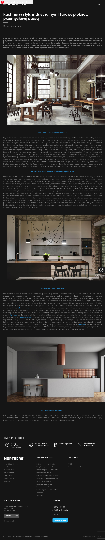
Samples (40, 495)
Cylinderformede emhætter (48, 478)
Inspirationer (9, 473)
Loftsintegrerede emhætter (48, 475)
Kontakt (7, 481)
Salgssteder (12, 516)
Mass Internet (97, 536)
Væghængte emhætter (46, 467)
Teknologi (8, 475)
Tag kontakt (60, 520)
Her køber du (9, 470)
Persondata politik (75, 467)
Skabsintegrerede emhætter (48, 470)
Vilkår (70, 464)
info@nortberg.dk (60, 510)
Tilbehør (40, 493)
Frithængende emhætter (46, 464)
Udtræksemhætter (44, 487)
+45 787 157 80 (58, 507)
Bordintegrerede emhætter (47, 490)
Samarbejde (9, 478)
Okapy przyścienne (44, 481)
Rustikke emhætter (44, 473)
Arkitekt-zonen (10, 467)
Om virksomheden (11, 464)
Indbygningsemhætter (45, 484)
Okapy (19, 26)
